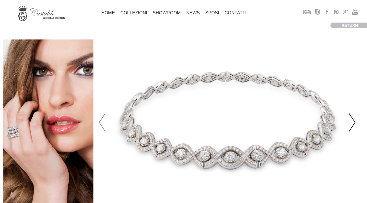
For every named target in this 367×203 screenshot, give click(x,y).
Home (108, 12)
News (193, 12)
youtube (354, 12)
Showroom (167, 12)
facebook (327, 12)
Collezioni (133, 12)
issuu (317, 12)
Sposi (212, 12)
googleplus (345, 12)
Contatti (236, 12)
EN (307, 12)
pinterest (336, 12)
